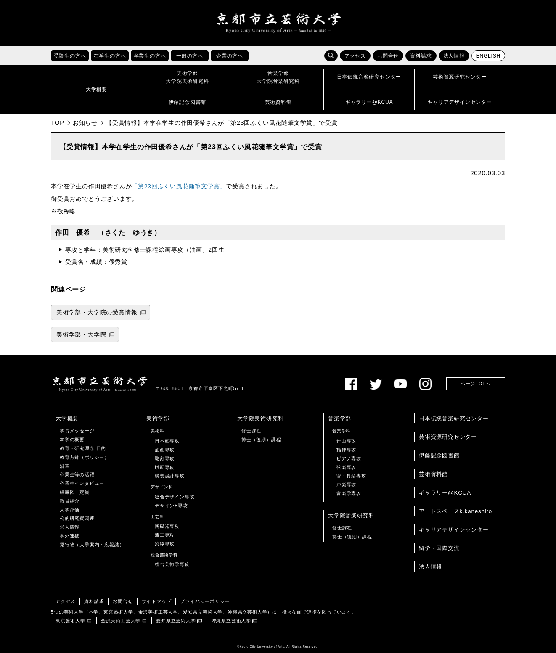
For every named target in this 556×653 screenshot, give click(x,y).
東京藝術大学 (70, 620)
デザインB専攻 (171, 505)
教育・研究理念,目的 (83, 448)
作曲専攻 (346, 440)
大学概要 (67, 418)
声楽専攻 (346, 484)
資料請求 (421, 56)
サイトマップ (157, 601)
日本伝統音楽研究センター (454, 418)
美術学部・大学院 (81, 335)
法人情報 (454, 56)
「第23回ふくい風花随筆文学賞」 (179, 186)
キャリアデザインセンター (454, 530)
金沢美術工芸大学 (120, 620)
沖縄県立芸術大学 (231, 620)
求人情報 (69, 526)
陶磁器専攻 (167, 526)
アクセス (355, 56)
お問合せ (388, 56)
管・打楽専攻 (351, 475)
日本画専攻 (167, 440)
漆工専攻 (165, 534)
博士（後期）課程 (261, 439)
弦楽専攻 (346, 467)
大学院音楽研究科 (351, 515)
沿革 (65, 466)
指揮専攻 (346, 449)
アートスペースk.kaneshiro (455, 511)
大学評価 (69, 509)
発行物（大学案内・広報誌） (92, 544)
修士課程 (251, 430)
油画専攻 (165, 449)
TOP (57, 122)
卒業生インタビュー (82, 483)
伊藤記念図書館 (439, 456)
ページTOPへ (476, 383)
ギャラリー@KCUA (445, 493)
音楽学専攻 (348, 493)
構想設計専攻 (170, 475)
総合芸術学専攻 (172, 564)
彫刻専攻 (165, 458)
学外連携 (69, 535)
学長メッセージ (77, 430)
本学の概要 (72, 439)
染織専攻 (165, 543)
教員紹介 (69, 500)
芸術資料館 (433, 474)
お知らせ (85, 122)
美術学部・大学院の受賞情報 (96, 312)
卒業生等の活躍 (77, 474)
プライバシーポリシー (205, 601)
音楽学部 (339, 418)
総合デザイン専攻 (174, 496)
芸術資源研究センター (448, 437)
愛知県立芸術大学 (176, 620)
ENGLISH (488, 56)
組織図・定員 (75, 492)
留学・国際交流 (439, 548)
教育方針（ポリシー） (84, 457)
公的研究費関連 (77, 518)
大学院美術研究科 (260, 418)
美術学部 (157, 418)
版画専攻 (165, 467)
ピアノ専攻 (348, 458)
